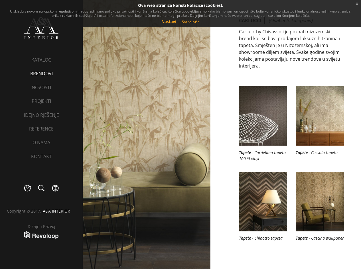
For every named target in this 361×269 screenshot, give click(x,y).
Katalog (41, 60)
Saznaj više (191, 21)
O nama (41, 142)
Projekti (41, 101)
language (55, 188)
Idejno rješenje (41, 115)
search (41, 188)
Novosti (41, 87)
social (27, 188)
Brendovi (41, 73)
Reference (41, 129)
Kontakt (41, 156)
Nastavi (168, 21)
